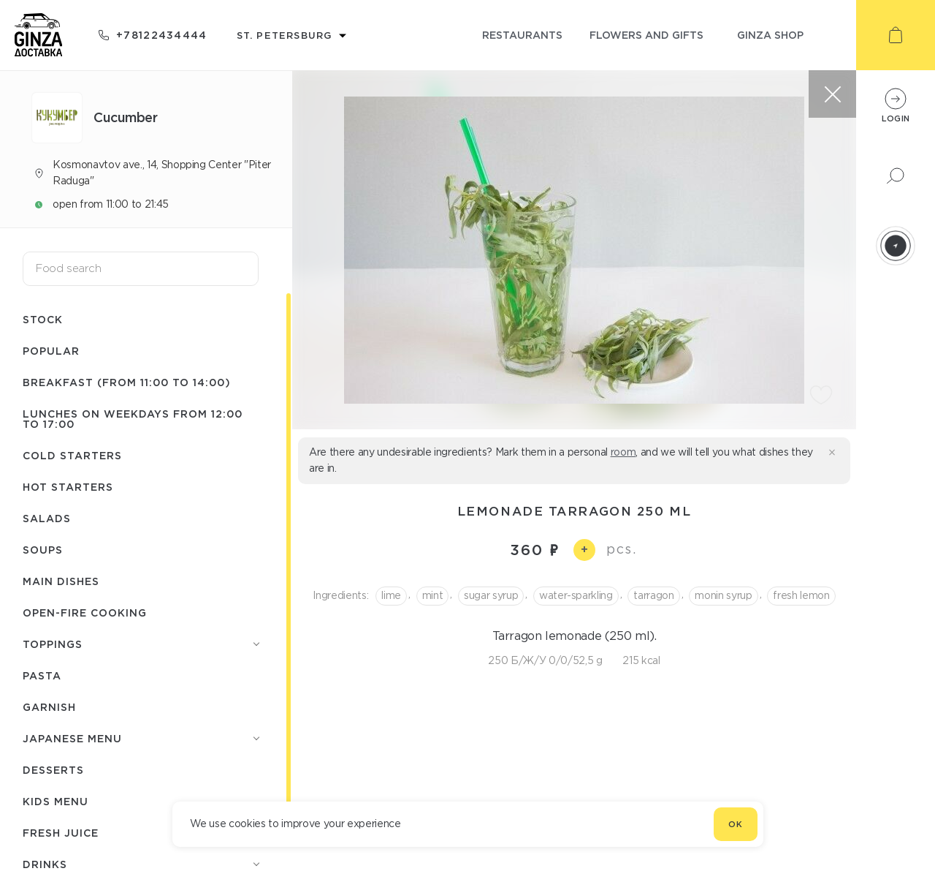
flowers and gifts (646, 34)
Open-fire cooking (85, 612)
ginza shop (770, 34)
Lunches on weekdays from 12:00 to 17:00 (133, 418)
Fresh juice (61, 832)
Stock (43, 319)
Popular (51, 350)
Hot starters (68, 486)
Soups (43, 549)
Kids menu (55, 801)
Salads (47, 518)
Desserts (53, 769)
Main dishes (61, 581)
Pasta (42, 675)
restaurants (522, 34)
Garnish (49, 706)
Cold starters (72, 455)
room (623, 452)
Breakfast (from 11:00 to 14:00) (127, 382)
